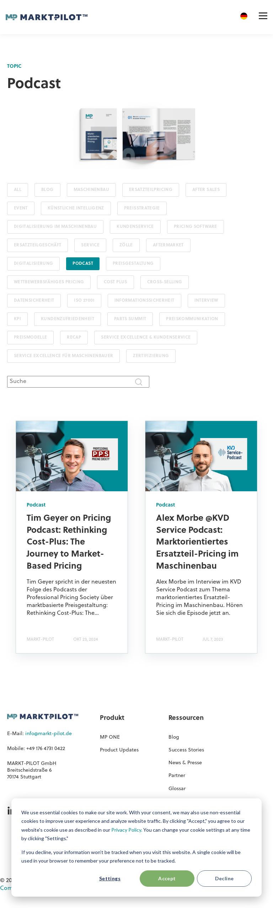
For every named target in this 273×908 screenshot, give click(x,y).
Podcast (83, 263)
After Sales (206, 189)
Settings (110, 878)
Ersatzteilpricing (150, 189)
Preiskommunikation (192, 319)
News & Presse (185, 763)
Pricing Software (195, 226)
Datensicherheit (34, 300)
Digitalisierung (33, 263)
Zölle (126, 245)
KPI (17, 319)
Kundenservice (135, 226)
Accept (167, 878)
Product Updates (119, 750)
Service (90, 245)
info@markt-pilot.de (48, 734)
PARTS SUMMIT (130, 319)
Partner (176, 775)
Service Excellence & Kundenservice (146, 337)
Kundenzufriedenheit (67, 319)
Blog (47, 189)
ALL (17, 189)
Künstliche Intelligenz (76, 208)
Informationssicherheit (144, 300)
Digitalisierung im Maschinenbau (55, 226)
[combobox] (78, 381)
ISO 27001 (84, 300)
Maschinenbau (91, 189)
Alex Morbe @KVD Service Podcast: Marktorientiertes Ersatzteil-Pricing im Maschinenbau (197, 542)
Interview (206, 300)
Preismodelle (30, 337)
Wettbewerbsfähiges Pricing (49, 282)
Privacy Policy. (126, 830)
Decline (224, 878)
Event (21, 208)
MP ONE (110, 737)
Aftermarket (168, 245)
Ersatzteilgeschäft (37, 245)
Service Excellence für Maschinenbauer (63, 356)
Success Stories (186, 750)
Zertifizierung (151, 356)
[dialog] (136, 847)
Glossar (177, 789)
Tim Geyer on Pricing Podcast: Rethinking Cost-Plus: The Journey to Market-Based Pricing (69, 542)
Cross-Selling (164, 282)
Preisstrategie (142, 208)
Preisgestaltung (133, 263)
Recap (74, 337)
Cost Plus (115, 282)
